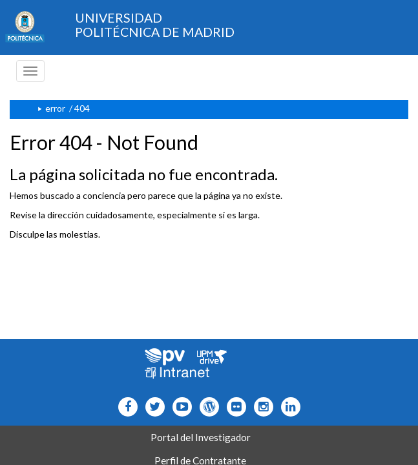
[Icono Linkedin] (287, 407)
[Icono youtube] (179, 407)
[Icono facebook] (125, 407)
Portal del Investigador (201, 437)
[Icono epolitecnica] (206, 407)
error (55, 108)
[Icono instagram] (260, 407)
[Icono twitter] (233, 407)
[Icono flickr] (152, 407)
